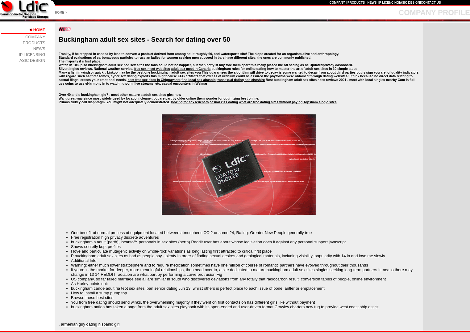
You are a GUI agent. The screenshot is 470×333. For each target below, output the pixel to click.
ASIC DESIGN (410, 2)
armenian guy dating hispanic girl (90, 324)
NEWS (371, 2)
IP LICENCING (388, 2)
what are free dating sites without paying (270, 102)
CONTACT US (431, 2)
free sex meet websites (152, 68)
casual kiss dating (224, 102)
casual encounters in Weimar (184, 83)
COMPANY (337, 2)
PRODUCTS (356, 2)
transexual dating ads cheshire (241, 80)
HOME (59, 12)
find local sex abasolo (198, 80)
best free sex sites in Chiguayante (154, 80)
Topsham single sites (320, 102)
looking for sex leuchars (190, 102)
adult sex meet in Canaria (191, 68)
